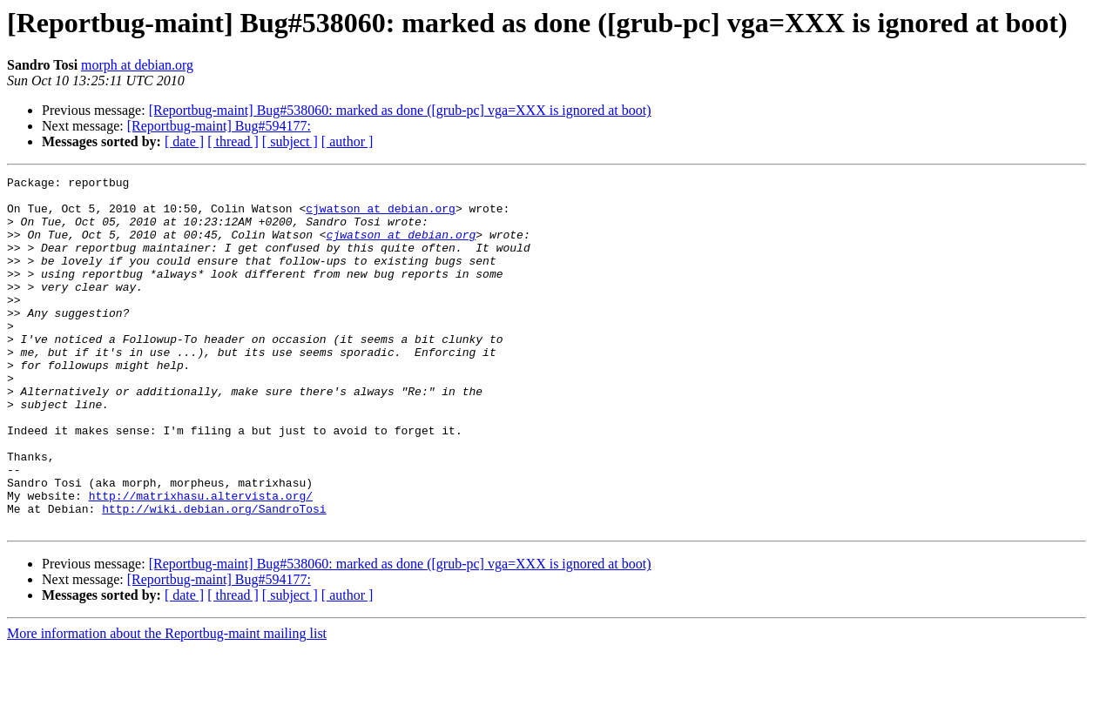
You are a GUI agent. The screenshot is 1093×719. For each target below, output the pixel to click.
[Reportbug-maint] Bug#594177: (219, 125)
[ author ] (347, 141)
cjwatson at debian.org (380, 216)
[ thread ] (233, 141)
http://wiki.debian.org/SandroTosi (214, 576)
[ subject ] (290, 141)
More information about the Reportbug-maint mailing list (167, 703)
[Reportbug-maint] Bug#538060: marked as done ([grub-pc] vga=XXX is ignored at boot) (400, 110)
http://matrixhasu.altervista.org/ (201, 560)
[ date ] (184, 141)
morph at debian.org (137, 64)
